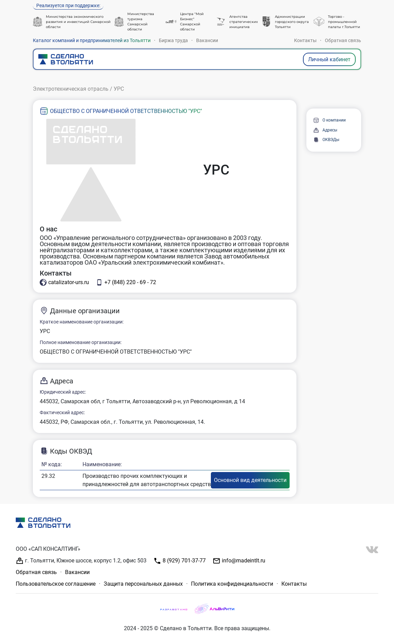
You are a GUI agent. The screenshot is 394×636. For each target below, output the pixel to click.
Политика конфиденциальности (232, 584)
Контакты (305, 40)
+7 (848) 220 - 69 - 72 (126, 282)
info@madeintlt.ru (239, 561)
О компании (329, 120)
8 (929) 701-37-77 (179, 561)
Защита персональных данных (143, 584)
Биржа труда (173, 40)
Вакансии (207, 40)
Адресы (325, 130)
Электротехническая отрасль (71, 89)
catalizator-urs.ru (64, 282)
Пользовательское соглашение (56, 584)
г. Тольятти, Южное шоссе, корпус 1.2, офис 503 (81, 561)
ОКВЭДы (326, 140)
